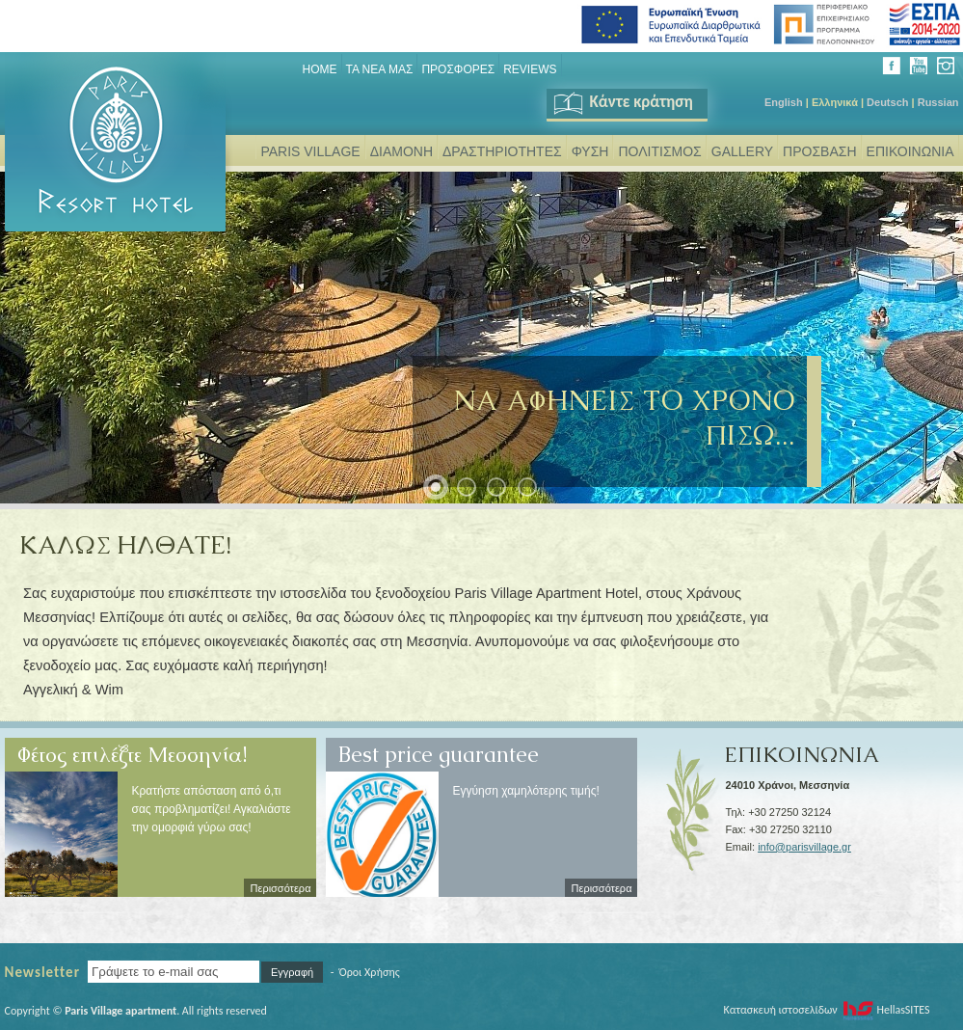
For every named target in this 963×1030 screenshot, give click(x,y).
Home (320, 69)
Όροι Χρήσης (369, 972)
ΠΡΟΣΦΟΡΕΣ (458, 69)
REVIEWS (529, 69)
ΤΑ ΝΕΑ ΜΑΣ (380, 69)
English (783, 102)
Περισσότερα (281, 888)
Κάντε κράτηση (622, 102)
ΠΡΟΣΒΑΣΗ (819, 151)
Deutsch (887, 102)
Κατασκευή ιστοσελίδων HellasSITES (826, 1009)
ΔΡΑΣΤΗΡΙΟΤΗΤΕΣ (502, 151)
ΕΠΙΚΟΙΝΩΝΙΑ (910, 151)
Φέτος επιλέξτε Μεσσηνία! (132, 747)
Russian (938, 102)
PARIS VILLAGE (310, 151)
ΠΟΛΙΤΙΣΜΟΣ (659, 151)
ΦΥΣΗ (590, 151)
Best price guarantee (438, 747)
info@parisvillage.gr (804, 847)
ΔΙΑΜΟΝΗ (401, 151)
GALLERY (742, 151)
